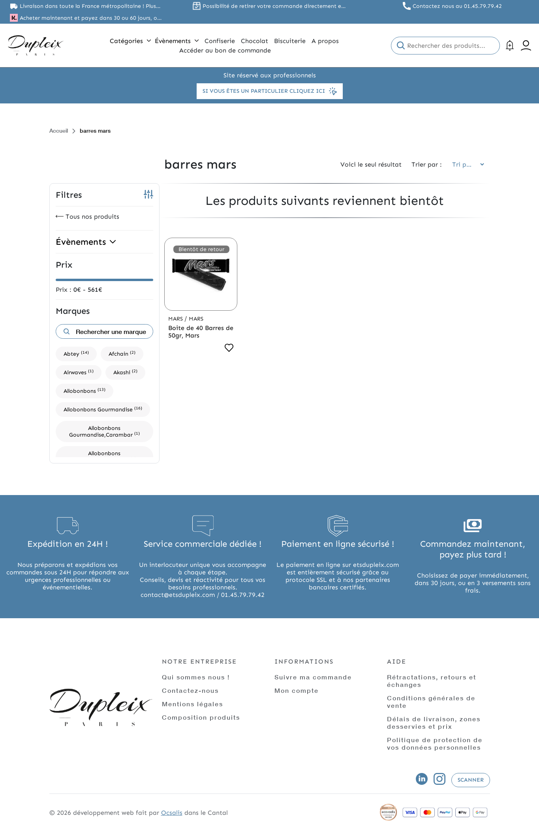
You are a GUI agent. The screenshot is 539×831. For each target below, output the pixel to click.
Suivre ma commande (313, 677)
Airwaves (79, 372)
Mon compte (296, 690)
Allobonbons (84, 390)
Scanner (471, 780)
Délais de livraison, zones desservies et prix (434, 722)
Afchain (122, 353)
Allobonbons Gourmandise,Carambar (104, 431)
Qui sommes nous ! (196, 677)
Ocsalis (171, 812)
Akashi (125, 372)
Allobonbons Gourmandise (103, 409)
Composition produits (201, 717)
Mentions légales (192, 703)
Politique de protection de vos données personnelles (435, 743)
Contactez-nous (190, 690)
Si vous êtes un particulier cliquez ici (270, 91)
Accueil (58, 130)
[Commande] (465, 164)
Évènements (177, 41)
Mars (176, 318)
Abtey (76, 353)
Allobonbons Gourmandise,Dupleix (104, 456)
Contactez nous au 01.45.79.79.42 (457, 6)
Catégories (130, 41)
